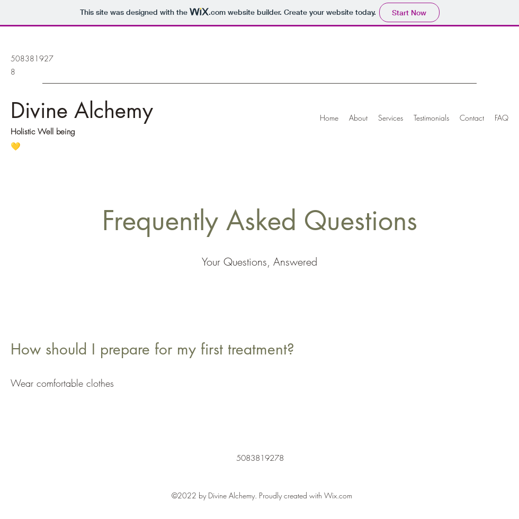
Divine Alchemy (82, 110)
